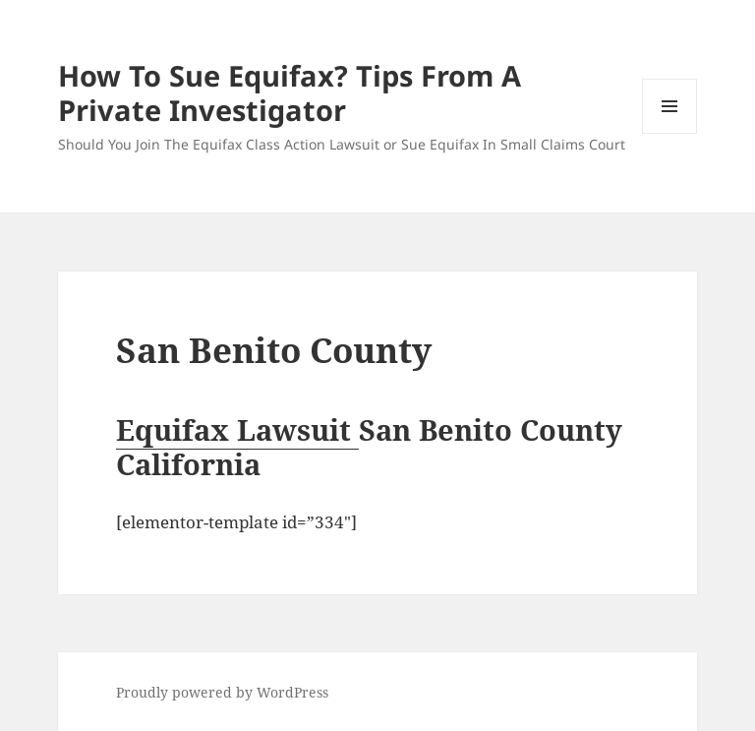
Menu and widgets (670, 133)
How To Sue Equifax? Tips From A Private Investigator (289, 92)
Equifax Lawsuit (237, 429)
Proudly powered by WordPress (222, 692)
